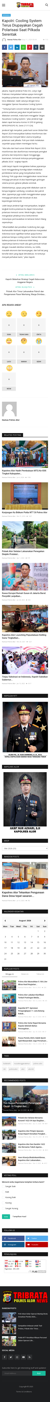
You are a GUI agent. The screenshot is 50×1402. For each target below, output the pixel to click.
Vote (6, 1216)
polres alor (37, 1063)
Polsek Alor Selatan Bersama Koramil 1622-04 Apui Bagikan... (31, 1119)
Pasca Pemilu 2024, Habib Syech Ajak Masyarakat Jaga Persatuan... (33, 1039)
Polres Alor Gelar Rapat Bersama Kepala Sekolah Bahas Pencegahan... (32, 1026)
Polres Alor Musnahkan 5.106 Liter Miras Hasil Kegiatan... (32, 983)
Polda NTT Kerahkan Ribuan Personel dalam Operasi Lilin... (32, 1339)
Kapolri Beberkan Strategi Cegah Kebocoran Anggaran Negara (25, 280)
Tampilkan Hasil (19, 1216)
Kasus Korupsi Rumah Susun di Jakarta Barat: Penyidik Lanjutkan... (24, 594)
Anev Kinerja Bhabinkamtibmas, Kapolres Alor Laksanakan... (31, 1158)
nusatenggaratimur (22, 1063)
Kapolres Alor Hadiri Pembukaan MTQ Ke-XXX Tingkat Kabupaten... (24, 472)
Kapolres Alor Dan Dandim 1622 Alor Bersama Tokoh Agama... (31, 1145)
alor (23, 1069)
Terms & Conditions (24, 1391)
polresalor (13, 1069)
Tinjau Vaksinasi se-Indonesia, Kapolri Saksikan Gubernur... (25, 678)
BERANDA (6, 15)
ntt (4, 1069)
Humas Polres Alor (11, 40)
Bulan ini (24, 974)
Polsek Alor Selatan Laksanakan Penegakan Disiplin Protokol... (23, 552)
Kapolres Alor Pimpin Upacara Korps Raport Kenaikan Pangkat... (32, 1132)
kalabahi (6, 1063)
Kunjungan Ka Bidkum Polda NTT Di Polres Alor (24, 512)
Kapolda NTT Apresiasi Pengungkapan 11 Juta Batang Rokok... (31, 1011)
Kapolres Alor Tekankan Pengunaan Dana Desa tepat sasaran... (23, 894)
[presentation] (38, 866)
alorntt (31, 1069)
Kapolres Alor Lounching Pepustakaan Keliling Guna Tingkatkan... (24, 636)
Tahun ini (40, 974)
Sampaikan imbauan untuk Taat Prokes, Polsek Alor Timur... (30, 1327)
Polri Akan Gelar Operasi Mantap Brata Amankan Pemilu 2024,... (33, 1315)
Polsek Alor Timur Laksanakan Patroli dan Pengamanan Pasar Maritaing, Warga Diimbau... (25, 293)
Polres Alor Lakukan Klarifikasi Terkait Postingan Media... (31, 996)
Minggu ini (10, 974)
